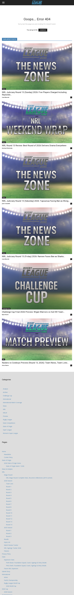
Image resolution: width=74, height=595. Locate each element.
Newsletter (7, 454)
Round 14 (9, 525)
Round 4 (8, 495)
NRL (4, 359)
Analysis (5, 389)
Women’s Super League (10, 433)
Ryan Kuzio (5, 314)
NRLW (5, 413)
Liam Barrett (5, 97)
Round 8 (8, 507)
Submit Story (6, 571)
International (7, 399)
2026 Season (8, 481)
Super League (7, 430)
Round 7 (8, 504)
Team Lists (9, 484)
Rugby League (7, 419)
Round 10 (9, 513)
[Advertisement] (37, 8)
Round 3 (8, 492)
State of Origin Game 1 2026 (15, 466)
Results (6, 539)
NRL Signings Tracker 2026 (12, 548)
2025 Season (8, 527)
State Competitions (9, 423)
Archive (5, 392)
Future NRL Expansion (11, 568)
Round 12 (9, 519)
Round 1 (8, 487)
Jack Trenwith (6, 203)
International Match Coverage (12, 402)
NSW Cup (5, 589)
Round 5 (8, 498)
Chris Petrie (5, 365)
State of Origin (7, 426)
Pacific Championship (11, 580)
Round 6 (8, 501)
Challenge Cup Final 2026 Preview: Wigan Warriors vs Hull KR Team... (33, 312)
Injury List (7, 542)
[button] (3, 2)
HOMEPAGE (43, 30)
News (4, 89)
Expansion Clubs (9, 560)
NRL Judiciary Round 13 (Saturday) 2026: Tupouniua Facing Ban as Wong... (36, 201)
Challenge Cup (6, 308)
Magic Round (8, 475)
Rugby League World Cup (12, 583)
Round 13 (9, 522)
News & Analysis (7, 469)
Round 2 (8, 489)
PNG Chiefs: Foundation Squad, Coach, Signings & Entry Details (26, 566)
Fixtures (6, 551)
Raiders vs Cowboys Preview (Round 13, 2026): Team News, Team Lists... (35, 363)
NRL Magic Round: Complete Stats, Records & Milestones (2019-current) (29, 478)
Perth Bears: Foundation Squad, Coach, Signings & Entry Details (26, 563)
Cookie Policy (8, 457)
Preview (5, 416)
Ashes (6, 577)
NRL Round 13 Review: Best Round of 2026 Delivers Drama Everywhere (34, 145)
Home (4, 451)
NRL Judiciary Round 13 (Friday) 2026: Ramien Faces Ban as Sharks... (33, 256)
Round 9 (8, 510)
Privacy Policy (6, 554)
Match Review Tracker (11, 545)
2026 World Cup (11, 586)
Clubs (3, 557)
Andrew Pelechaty (7, 148)
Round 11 (9, 516)
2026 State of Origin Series (12, 463)
